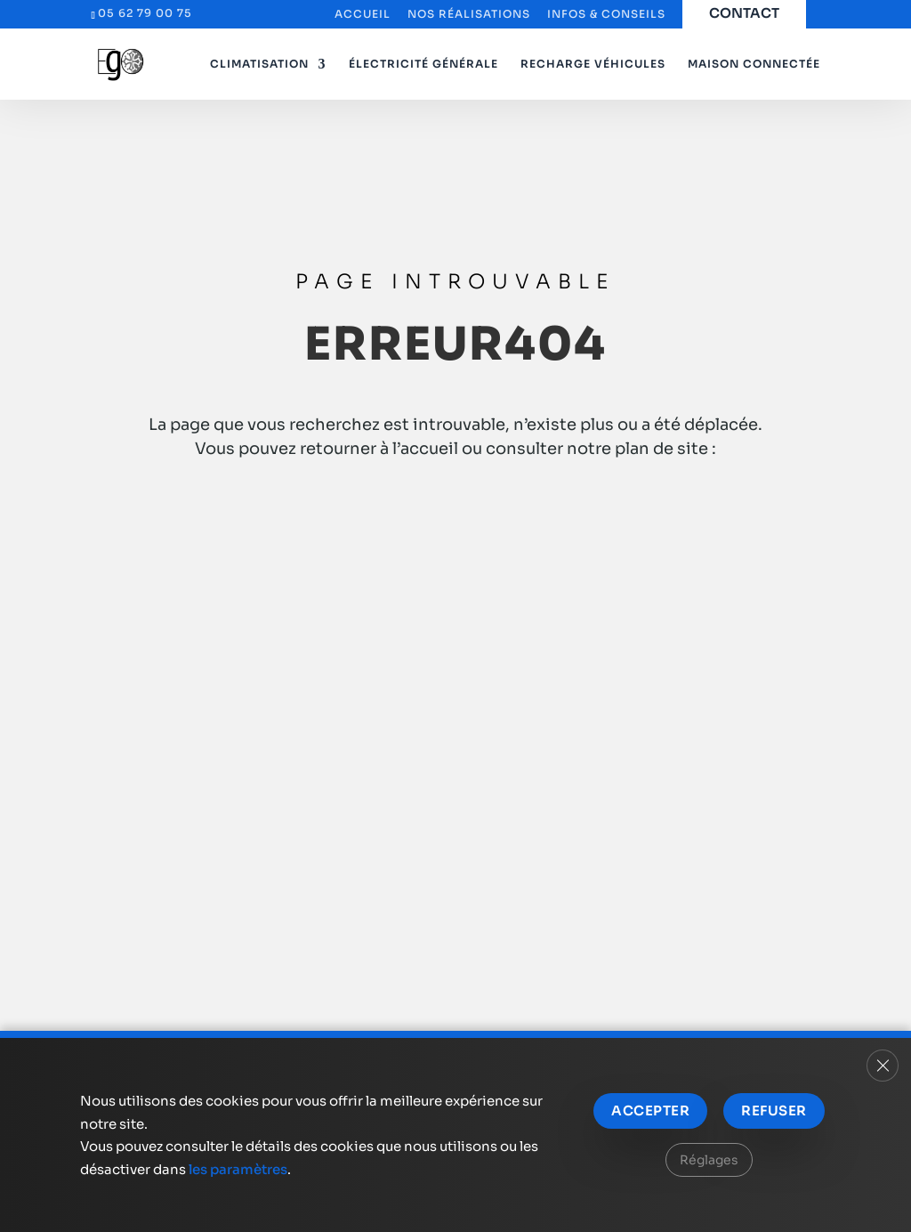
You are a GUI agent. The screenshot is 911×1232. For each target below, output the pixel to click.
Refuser (773, 1110)
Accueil (363, 14)
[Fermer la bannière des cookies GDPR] (883, 1066)
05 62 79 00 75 (145, 13)
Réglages (709, 1160)
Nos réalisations (468, 14)
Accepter (650, 1110)
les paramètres (238, 1169)
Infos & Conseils (606, 14)
